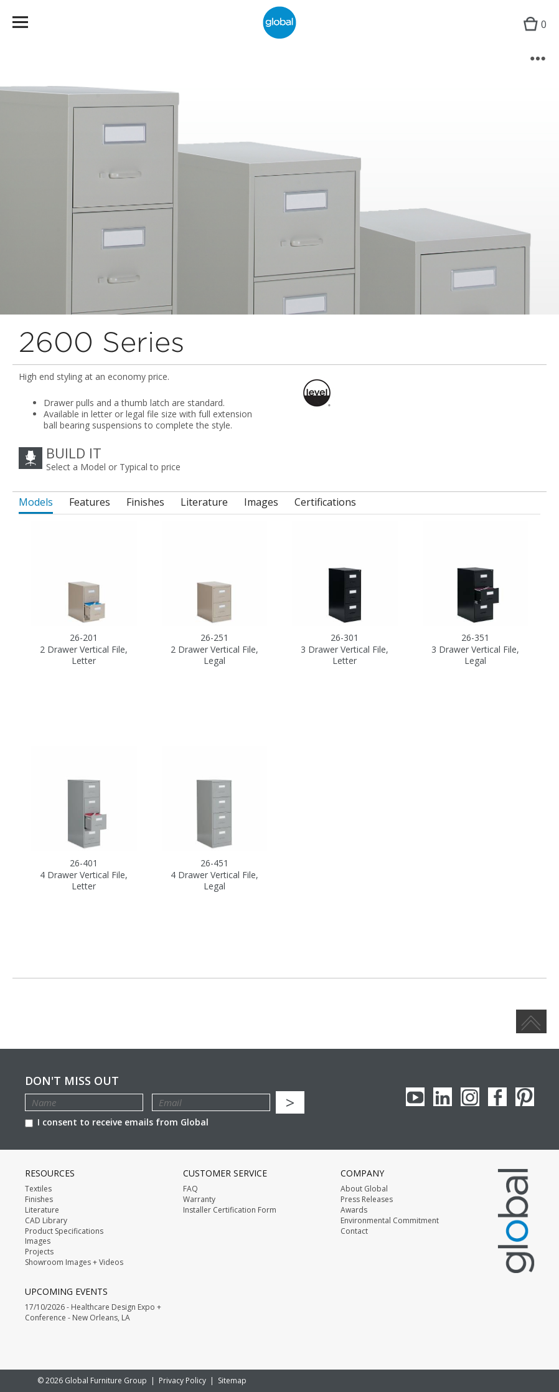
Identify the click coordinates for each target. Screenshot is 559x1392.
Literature (42, 1210)
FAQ (190, 1189)
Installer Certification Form (229, 1210)
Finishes (39, 1200)
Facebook (497, 1096)
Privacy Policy (182, 1380)
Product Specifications (64, 1231)
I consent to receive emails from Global (117, 1122)
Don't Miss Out (72, 1081)
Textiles (38, 1189)
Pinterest (524, 1096)
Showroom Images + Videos (74, 1262)
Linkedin (442, 1096)
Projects (39, 1252)
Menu (28, 25)
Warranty (199, 1200)
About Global (364, 1189)
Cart (532, 34)
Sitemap (232, 1380)
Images (37, 1241)
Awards (354, 1210)
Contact (354, 1231)
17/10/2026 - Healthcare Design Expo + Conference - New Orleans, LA (93, 1312)
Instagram (470, 1096)
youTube (415, 1096)
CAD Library (46, 1221)
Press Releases (367, 1200)
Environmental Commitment (390, 1221)
